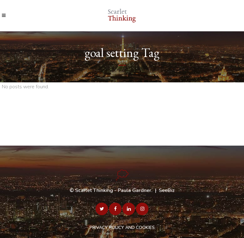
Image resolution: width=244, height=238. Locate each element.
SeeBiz (166, 190)
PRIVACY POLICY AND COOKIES (122, 227)
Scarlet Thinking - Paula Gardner (113, 190)
